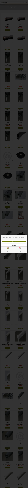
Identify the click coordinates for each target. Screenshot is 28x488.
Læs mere (3, 238)
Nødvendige (8, 248)
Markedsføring (20, 248)
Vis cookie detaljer (14, 245)
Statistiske (20, 251)
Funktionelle (8, 251)
